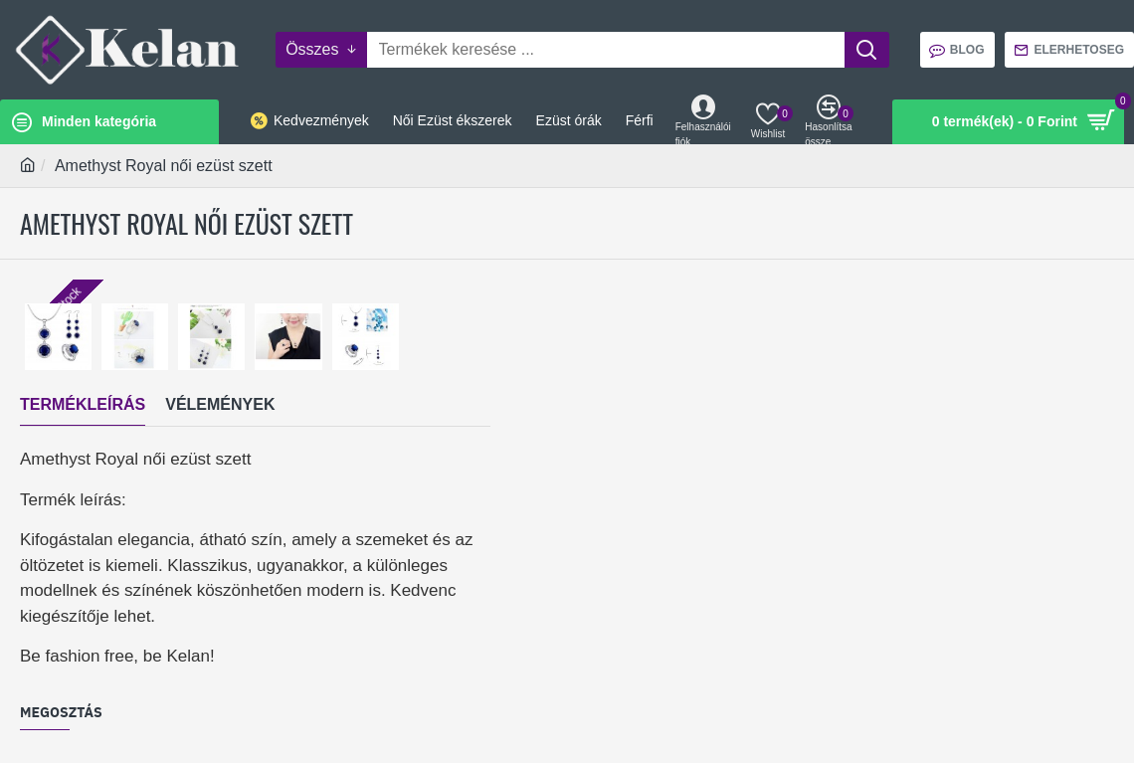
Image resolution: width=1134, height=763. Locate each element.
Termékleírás (82, 404)
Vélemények (220, 404)
